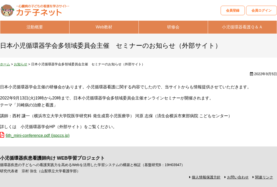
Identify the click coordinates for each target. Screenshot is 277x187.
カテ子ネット (38, 10)
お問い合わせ (238, 177)
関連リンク (264, 177)
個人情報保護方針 (206, 177)
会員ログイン (262, 10)
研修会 (173, 27)
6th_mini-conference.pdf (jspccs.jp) (38, 135)
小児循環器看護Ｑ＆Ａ (242, 27)
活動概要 (35, 27)
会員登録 (232, 10)
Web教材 (104, 27)
